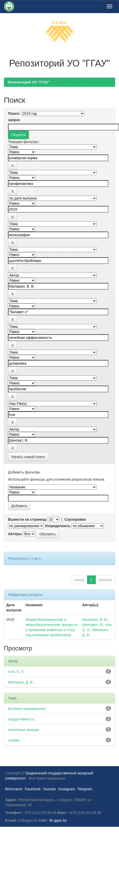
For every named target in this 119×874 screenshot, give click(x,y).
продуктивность (21, 719)
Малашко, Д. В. (20, 682)
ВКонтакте (13, 789)
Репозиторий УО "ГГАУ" (29, 82)
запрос (14, 120)
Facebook (32, 789)
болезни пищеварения (26, 709)
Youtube (49, 789)
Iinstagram (66, 789)
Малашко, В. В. (95, 620)
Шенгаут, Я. (92, 625)
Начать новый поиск (28, 457)
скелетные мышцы (23, 730)
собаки (13, 740)
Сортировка (75, 519)
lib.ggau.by (58, 820)
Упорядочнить (57, 526)
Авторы (15, 534)
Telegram (84, 789)
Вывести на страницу (27, 519)
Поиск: (14, 113)
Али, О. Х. (16, 672)
